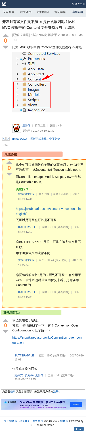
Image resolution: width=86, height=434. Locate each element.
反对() (29, 375)
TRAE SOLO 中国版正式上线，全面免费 (36, 138)
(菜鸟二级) (67, 375)
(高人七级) (61, 260)
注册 (82, 4)
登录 (74, 4)
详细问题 (77, 12)
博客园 (64, 421)
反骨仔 (26, 125)
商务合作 (37, 421)
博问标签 (60, 12)
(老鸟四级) (63, 227)
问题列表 (9, 12)
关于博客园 (10, 421)
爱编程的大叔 (26, 194)
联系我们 (24, 421)
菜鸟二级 (40, 125)
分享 (5, 145)
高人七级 (44, 194)
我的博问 (43, 12)
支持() (19, 375)
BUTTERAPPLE (28, 227)
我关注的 (26, 12)
